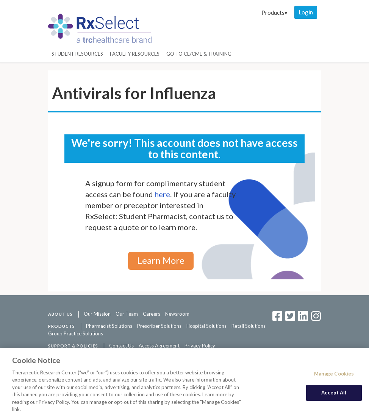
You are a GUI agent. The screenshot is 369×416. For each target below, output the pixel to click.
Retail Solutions (248, 326)
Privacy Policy (199, 346)
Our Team (127, 314)
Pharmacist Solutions (109, 326)
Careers (151, 314)
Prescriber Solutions (159, 326)
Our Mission (97, 314)
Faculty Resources (134, 54)
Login (306, 12)
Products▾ (274, 12)
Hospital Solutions (206, 326)
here (162, 194)
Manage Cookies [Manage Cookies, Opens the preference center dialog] (334, 375)
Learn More (160, 260)
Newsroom (177, 314)
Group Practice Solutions (75, 333)
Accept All (333, 395)
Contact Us (121, 346)
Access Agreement (159, 346)
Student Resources (77, 54)
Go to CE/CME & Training (198, 54)
